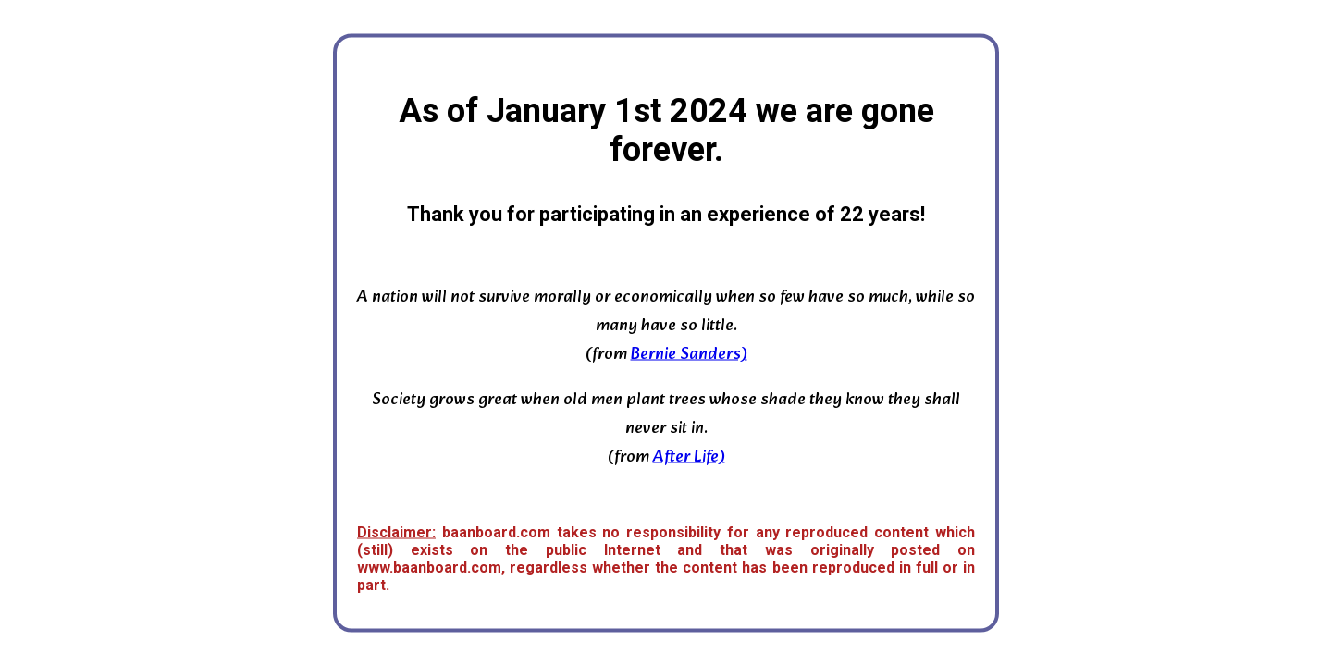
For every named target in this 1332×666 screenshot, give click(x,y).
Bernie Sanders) (689, 354)
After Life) (689, 457)
